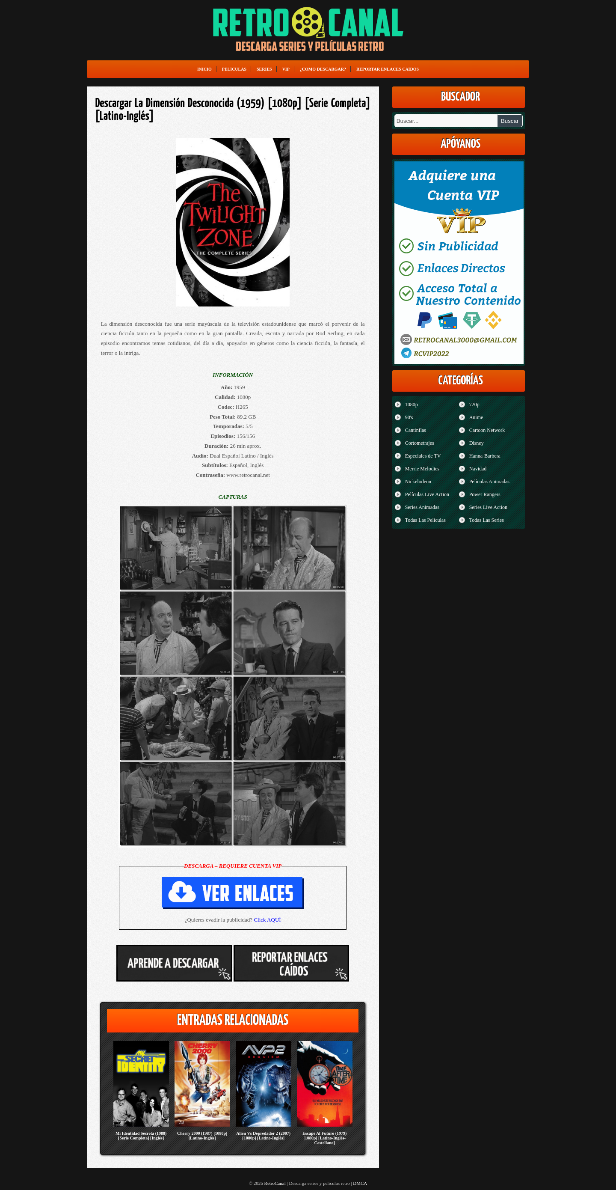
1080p (411, 405)
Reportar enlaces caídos (387, 69)
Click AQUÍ (267, 919)
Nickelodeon (418, 482)
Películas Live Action (427, 494)
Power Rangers (484, 494)
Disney (476, 443)
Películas (234, 69)
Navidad (478, 469)
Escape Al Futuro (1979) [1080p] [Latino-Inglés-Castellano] (324, 1138)
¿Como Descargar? (323, 69)
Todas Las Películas (425, 520)
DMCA (360, 1183)
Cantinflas (415, 430)
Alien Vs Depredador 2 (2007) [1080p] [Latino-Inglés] (263, 1135)
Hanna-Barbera (484, 456)
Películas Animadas (489, 482)
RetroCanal (275, 1183)
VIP (286, 69)
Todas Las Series (486, 520)
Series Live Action (488, 507)
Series (264, 69)
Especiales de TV (423, 456)
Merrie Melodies (422, 469)
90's (409, 417)
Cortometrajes (419, 443)
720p (474, 405)
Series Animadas (422, 507)
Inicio (204, 69)
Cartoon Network (487, 430)
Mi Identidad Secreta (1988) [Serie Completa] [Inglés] (141, 1135)
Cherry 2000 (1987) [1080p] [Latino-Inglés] (202, 1135)
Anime (476, 417)
